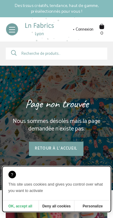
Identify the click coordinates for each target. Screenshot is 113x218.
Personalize (93, 206)
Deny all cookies (56, 206)
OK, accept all (20, 206)
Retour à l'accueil (56, 148)
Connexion (84, 29)
